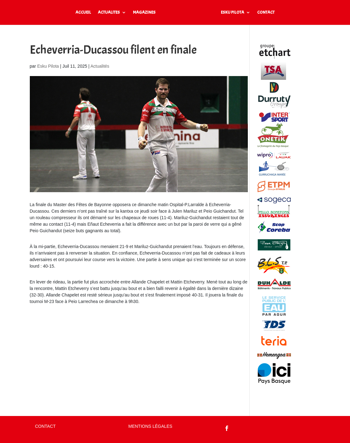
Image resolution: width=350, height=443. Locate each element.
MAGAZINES (144, 12)
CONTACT (266, 12)
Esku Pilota (48, 66)
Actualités (99, 66)
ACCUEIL (83, 12)
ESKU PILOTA (232, 12)
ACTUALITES (109, 12)
